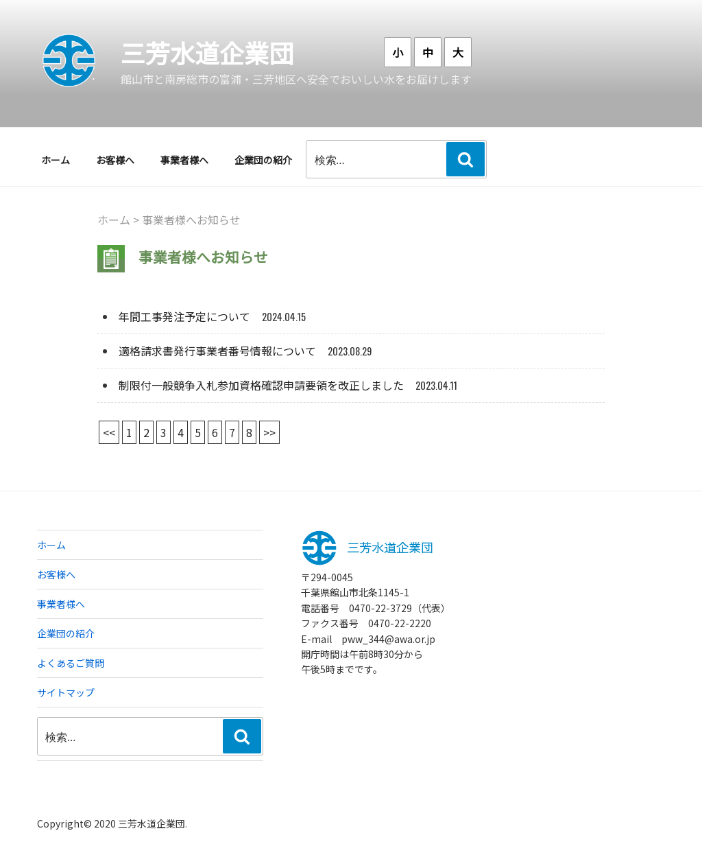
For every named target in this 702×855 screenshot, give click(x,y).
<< (109, 432)
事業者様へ (184, 160)
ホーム (55, 160)
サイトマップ (66, 692)
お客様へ (115, 160)
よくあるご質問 (70, 663)
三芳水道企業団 (207, 52)
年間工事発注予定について (184, 316)
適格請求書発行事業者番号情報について (217, 350)
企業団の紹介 (263, 160)
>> (269, 432)
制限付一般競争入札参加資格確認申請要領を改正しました (261, 385)
